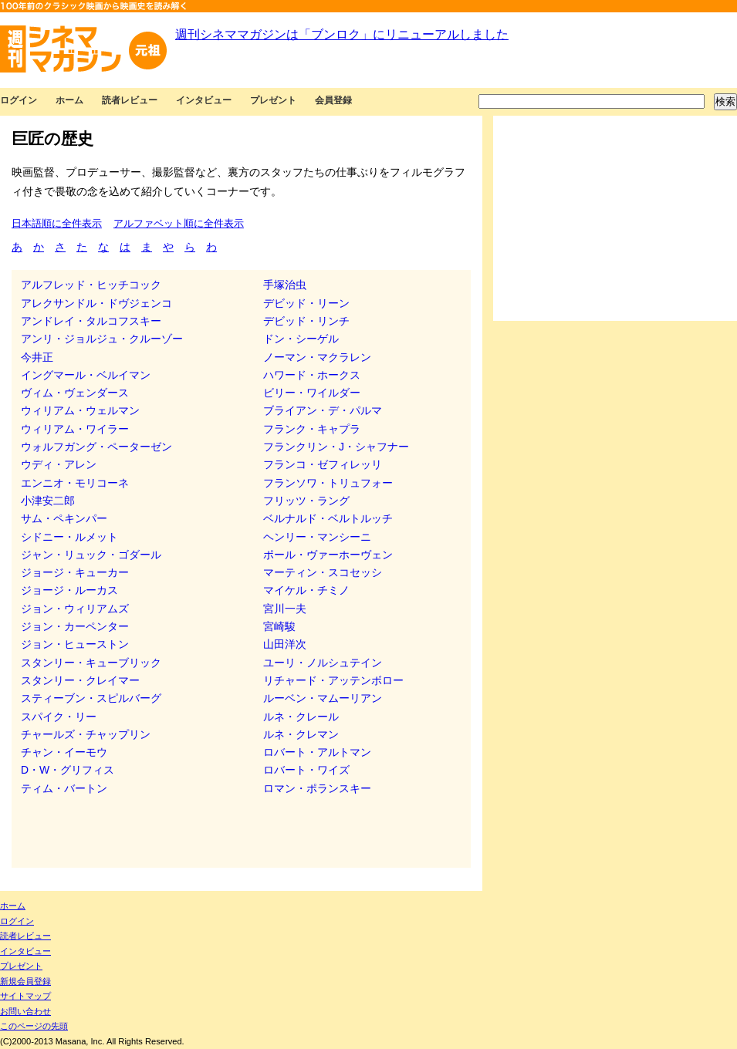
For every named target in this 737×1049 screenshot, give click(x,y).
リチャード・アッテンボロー (333, 680)
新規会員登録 (25, 981)
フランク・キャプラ (311, 429)
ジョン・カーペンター (75, 626)
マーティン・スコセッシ (322, 572)
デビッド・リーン (306, 303)
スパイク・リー (58, 716)
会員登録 (333, 100)
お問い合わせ (25, 1011)
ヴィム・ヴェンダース (75, 392)
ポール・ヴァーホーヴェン (328, 554)
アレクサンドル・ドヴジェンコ (96, 303)
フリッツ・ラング (306, 500)
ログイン (18, 100)
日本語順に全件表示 (57, 223)
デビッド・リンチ (306, 321)
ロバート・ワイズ (306, 770)
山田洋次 (284, 644)
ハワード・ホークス (311, 375)
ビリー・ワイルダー (311, 392)
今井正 (37, 357)
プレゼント (273, 100)
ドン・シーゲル (301, 338)
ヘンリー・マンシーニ (317, 537)
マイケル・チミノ (306, 590)
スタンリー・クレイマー (80, 680)
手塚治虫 (284, 284)
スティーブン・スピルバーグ (91, 698)
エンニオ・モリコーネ (75, 483)
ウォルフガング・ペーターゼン (96, 446)
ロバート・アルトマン (317, 752)
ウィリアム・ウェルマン (80, 410)
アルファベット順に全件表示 (178, 223)
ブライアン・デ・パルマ (322, 410)
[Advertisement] (615, 218)
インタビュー (204, 100)
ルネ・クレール (301, 716)
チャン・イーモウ (64, 752)
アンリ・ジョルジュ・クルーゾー (102, 338)
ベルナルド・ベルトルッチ (328, 518)
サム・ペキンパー (64, 518)
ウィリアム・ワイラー (75, 429)
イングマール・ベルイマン (85, 375)
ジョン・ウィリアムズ (75, 608)
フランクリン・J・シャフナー (336, 446)
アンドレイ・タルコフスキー (91, 321)
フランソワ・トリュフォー (328, 483)
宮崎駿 (279, 626)
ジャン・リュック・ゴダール (91, 554)
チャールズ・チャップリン (85, 734)
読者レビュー (129, 100)
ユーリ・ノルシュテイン (322, 662)
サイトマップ (25, 995)
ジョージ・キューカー (75, 572)
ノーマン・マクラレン (317, 357)
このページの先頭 (34, 1025)
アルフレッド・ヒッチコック (91, 284)
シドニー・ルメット (69, 537)
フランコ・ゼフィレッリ (322, 464)
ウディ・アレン (58, 464)
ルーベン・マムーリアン (322, 698)
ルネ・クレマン (301, 734)
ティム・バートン (64, 788)
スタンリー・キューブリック (91, 662)
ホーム (69, 100)
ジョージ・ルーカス (69, 590)
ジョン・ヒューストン (75, 644)
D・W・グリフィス (67, 770)
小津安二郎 (48, 500)
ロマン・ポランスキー (317, 788)
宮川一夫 (284, 608)
